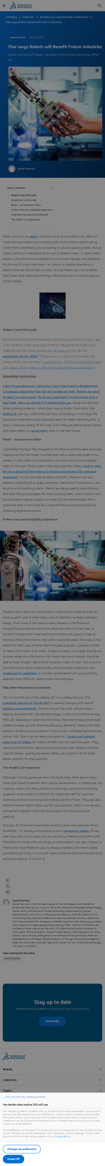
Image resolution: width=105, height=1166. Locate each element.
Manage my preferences (21, 1149)
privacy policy (62, 1136)
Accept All (13, 1159)
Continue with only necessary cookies (25, 1097)
